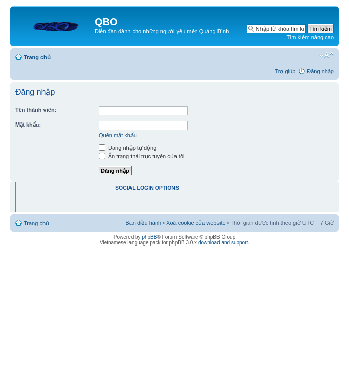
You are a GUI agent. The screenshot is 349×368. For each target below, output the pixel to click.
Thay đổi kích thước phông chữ (326, 55)
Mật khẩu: (28, 124)
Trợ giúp (285, 71)
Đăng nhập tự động (127, 148)
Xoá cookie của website (195, 223)
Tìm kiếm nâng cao (310, 37)
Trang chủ (37, 57)
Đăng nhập (320, 71)
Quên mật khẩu (118, 135)
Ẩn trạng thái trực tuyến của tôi (141, 156)
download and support (223, 243)
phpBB (149, 237)
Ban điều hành (143, 223)
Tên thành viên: (35, 110)
